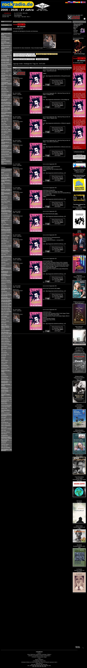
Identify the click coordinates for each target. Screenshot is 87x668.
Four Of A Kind (4, 71)
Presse (33, 662)
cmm (2, 204)
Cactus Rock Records (6, 50)
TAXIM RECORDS (5, 406)
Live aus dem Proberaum (4, 100)
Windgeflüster (4, 435)
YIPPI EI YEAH (5, 444)
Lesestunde (4, 291)
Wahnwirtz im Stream (6, 428)
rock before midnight (6, 344)
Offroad (3, 329)
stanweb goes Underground (4, 382)
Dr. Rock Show (4, 224)
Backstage (3, 41)
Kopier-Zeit (4, 278)
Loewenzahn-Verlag (6, 306)
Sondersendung (5, 151)
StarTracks (3, 393)
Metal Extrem (4, 110)
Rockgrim (3, 357)
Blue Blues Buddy (5, 201)
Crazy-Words (4, 206)
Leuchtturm (4, 93)
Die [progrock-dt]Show (4, 220)
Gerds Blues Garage (6, 245)
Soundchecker (4, 376)
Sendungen (44, 654)
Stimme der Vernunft (6, 397)
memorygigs (4, 316)
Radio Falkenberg (5, 341)
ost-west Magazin (5, 330)
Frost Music (4, 240)
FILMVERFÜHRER (6, 232)
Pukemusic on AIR (5, 336)
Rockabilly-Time (5, 354)
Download (23, 662)
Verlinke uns (28, 662)
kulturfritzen (4, 286)
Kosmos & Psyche (5, 280)
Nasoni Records (5, 321)
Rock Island (4, 352)
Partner (36, 659)
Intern (56, 662)
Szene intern (4, 403)
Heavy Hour (4, 86)
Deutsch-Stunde (5, 58)
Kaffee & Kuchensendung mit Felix (6, 268)
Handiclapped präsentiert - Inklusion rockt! (6, 84)
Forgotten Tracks (5, 235)
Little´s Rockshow (5, 293)
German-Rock (4, 248)
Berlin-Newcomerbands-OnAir (5, 193)
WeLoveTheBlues (5, 432)
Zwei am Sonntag (5, 447)
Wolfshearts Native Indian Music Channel (6, 437)
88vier (2, 172)
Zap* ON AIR (4, 446)
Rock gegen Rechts (6, 131)
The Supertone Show (6, 419)
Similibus (3, 373)
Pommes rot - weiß (5, 129)
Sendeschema (4, 25)
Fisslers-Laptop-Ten (6, 70)
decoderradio (4, 213)
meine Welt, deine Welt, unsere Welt (5, 108)
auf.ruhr (3, 187)
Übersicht (47, 662)
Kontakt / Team (38, 662)
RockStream (4, 148)
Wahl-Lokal (4, 427)
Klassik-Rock (4, 89)
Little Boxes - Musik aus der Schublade (6, 95)
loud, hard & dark (5, 308)
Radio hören (33, 654)
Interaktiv (3, 262)
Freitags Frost (4, 238)
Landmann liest (5, 91)
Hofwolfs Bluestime (6, 259)
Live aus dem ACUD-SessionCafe (6, 295)
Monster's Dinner (5, 318)
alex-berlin (3, 36)
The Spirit (3, 417)
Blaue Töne (4, 199)
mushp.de (3, 319)
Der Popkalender (5, 218)
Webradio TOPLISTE (78, 647)
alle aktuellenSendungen (4, 29)
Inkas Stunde (4, 260)
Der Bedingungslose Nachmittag (6, 55)
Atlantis (3, 186)
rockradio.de (39, 651)
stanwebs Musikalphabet (4, 387)
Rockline (3, 359)
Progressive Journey (6, 335)
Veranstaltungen (36, 660)
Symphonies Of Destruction (5, 401)
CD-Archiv (34, 657)
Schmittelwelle (4, 365)
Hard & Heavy (4, 253)
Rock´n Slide (4, 362)
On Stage (3, 123)
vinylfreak (3, 159)
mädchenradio (4, 118)
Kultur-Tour (4, 285)
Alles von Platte (5, 175)
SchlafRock (4, 363)
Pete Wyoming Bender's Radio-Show (6, 332)
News (41, 660)
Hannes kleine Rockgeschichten (5, 250)
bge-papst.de (4, 196)
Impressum (52, 662)
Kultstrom (3, 283)
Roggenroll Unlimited (6, 149)
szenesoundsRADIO (6, 405)
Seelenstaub (4, 368)
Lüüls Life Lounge (5, 309)
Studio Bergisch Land (6, 399)
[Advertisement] (79, 619)
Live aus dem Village (6, 303)
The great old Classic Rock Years (6, 415)
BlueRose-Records (5, 45)
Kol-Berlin (3, 277)
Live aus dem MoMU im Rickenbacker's (6, 301)
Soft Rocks (3, 374)
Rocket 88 (3, 355)
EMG (2, 226)
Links (44, 660)
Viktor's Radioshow (5, 425)
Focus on (3, 233)
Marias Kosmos (5, 313)
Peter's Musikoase (5, 126)
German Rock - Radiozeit (5, 78)
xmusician (3, 442)
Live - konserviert (5, 97)
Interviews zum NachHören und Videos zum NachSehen (39, 655)
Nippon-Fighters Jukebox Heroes (5, 326)
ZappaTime (4, 164)
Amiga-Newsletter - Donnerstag (6, 178)
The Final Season (5, 413)
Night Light (3, 324)
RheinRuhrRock (5, 343)
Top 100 (3, 420)
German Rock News (6, 246)
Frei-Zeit (3, 73)
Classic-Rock (4, 202)
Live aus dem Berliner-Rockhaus (5, 298)
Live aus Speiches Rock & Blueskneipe (6, 102)
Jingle (45, 657)
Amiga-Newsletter (5, 37)
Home (2, 21)
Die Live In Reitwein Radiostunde (6, 64)
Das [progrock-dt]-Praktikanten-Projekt (6, 211)
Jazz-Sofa (3, 88)
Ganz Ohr (3, 243)
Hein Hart (3, 254)
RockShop (41, 659)
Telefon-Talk (4, 408)
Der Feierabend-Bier (6, 215)
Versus (3, 157)
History (39, 653)
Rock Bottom (4, 346)
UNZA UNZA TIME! (6, 424)
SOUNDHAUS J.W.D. (6, 153)
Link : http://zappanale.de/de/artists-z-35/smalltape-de (56, 99)
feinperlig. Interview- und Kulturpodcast (6, 230)
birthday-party (4, 198)
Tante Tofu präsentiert (6, 156)
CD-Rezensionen (40, 657)
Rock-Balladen (4, 132)
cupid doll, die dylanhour (4, 208)
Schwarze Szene (5, 367)
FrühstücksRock (5, 242)
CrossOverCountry (5, 51)
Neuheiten (3, 322)
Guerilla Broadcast (5, 80)
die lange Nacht (5, 62)
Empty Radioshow (5, 227)
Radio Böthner (4, 338)
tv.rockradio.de (4, 422)
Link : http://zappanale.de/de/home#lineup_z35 (54, 173)
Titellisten (49, 654)
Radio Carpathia (5, 340)
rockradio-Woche (5, 137)
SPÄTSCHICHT (5, 379)
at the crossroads (5, 39)
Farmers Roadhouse (6, 68)
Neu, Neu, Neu (4, 120)
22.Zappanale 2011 (6, 170)
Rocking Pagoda (5, 136)
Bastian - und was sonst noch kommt (5, 190)
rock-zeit (3, 134)
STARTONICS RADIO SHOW (4, 390)
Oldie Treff (3, 121)
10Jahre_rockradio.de (6, 169)
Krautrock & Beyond (6, 282)
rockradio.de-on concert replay (5, 145)
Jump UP (3, 265)
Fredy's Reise (4, 237)
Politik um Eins (4, 128)
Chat (39, 658)
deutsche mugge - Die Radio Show (5, 60)
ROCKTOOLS (4, 360)
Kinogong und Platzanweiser (4, 272)
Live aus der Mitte (5, 305)
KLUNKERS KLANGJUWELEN (5, 275)
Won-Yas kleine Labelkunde (5, 440)
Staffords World (5, 154)
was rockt (3, 430)
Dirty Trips (3, 222)
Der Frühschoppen (5, 216)
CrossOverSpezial (5, 53)
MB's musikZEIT (5, 314)
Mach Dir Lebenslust (6, 311)
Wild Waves (4, 433)
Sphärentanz (4, 378)
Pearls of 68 (4, 124)
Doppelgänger (4, 67)
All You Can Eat (5, 174)
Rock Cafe (3, 351)
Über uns (43, 662)
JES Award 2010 (5, 264)
